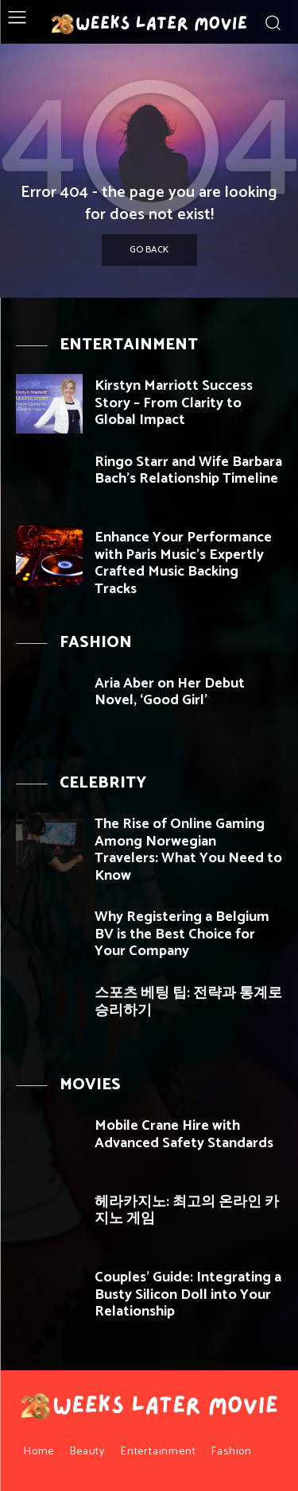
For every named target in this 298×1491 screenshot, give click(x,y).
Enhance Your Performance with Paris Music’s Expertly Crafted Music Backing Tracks (183, 563)
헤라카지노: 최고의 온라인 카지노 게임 (187, 1210)
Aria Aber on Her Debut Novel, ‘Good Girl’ (170, 692)
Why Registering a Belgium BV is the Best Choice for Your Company (182, 934)
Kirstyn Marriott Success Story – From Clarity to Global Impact (174, 403)
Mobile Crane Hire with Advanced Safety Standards (184, 1134)
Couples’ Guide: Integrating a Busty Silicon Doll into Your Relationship (188, 1294)
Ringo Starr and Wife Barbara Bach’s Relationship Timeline (188, 470)
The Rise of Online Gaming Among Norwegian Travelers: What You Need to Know (188, 850)
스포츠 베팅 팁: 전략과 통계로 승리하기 (188, 1002)
